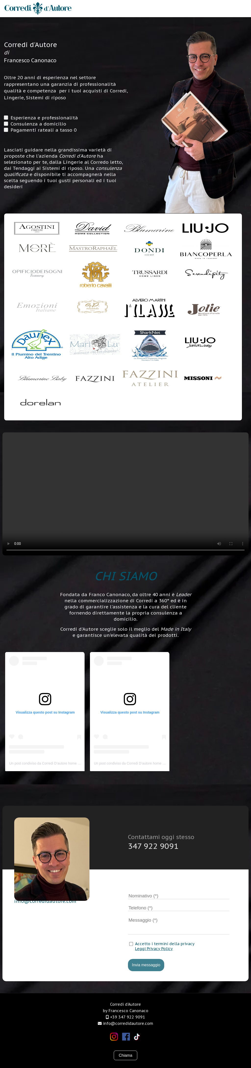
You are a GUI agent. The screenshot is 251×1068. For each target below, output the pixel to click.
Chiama (125, 1055)
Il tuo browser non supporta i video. (125, 493)
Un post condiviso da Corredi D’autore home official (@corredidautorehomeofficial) (71, 763)
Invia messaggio (146, 965)
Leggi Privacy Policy (154, 948)
